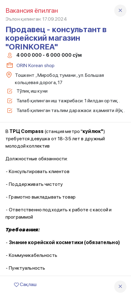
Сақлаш (25, 284)
